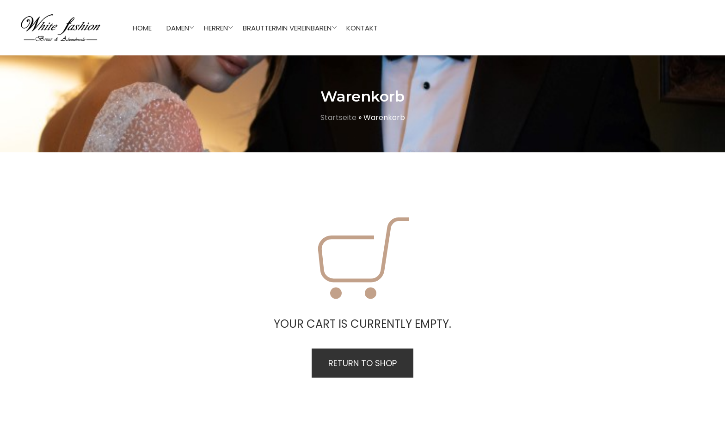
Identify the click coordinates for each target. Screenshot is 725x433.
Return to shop (362, 363)
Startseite (338, 117)
